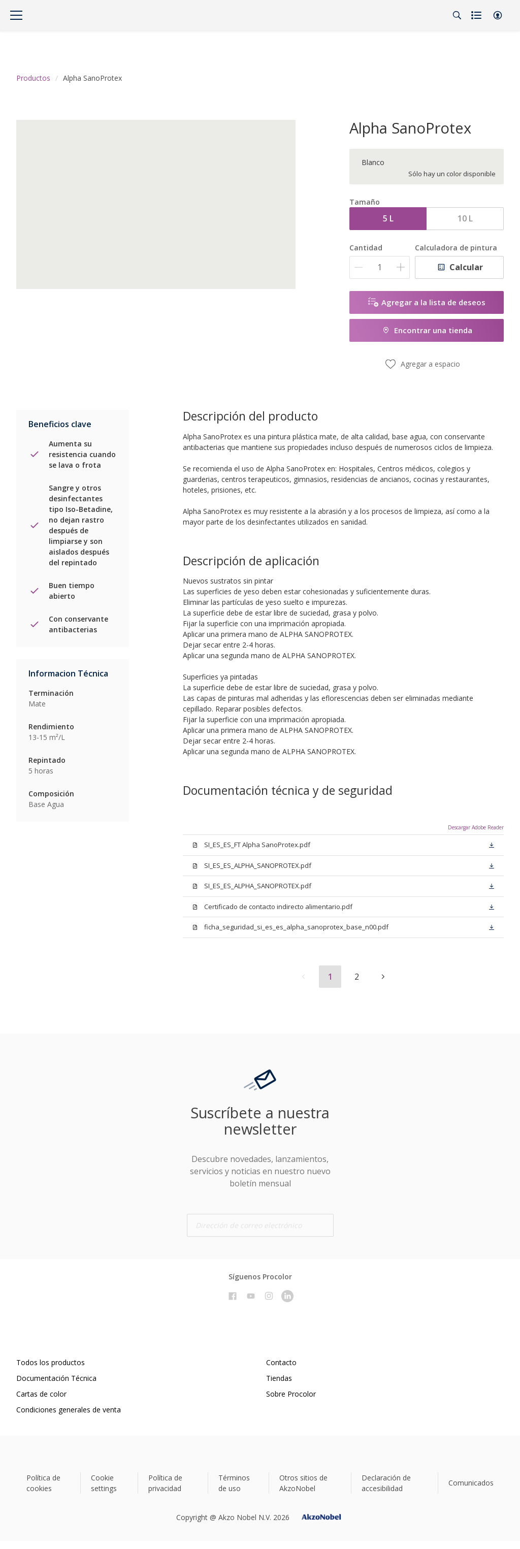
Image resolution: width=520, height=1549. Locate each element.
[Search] (457, 15)
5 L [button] (388, 218)
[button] (498, 15)
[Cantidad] (379, 267)
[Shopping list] (477, 15)
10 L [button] (465, 218)
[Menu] (16, 15)
